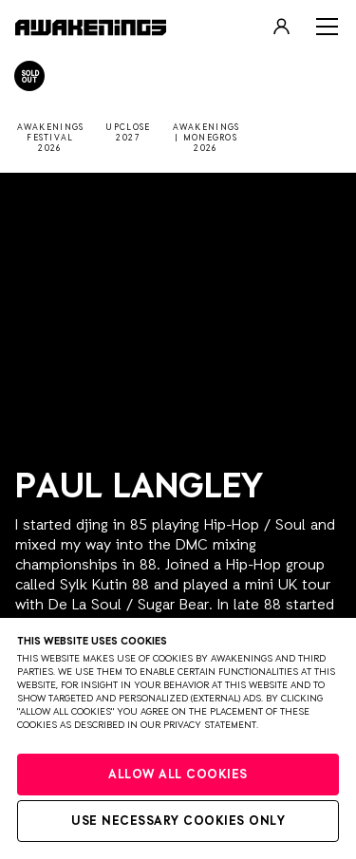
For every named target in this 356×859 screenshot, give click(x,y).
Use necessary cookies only (178, 821)
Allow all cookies (178, 775)
